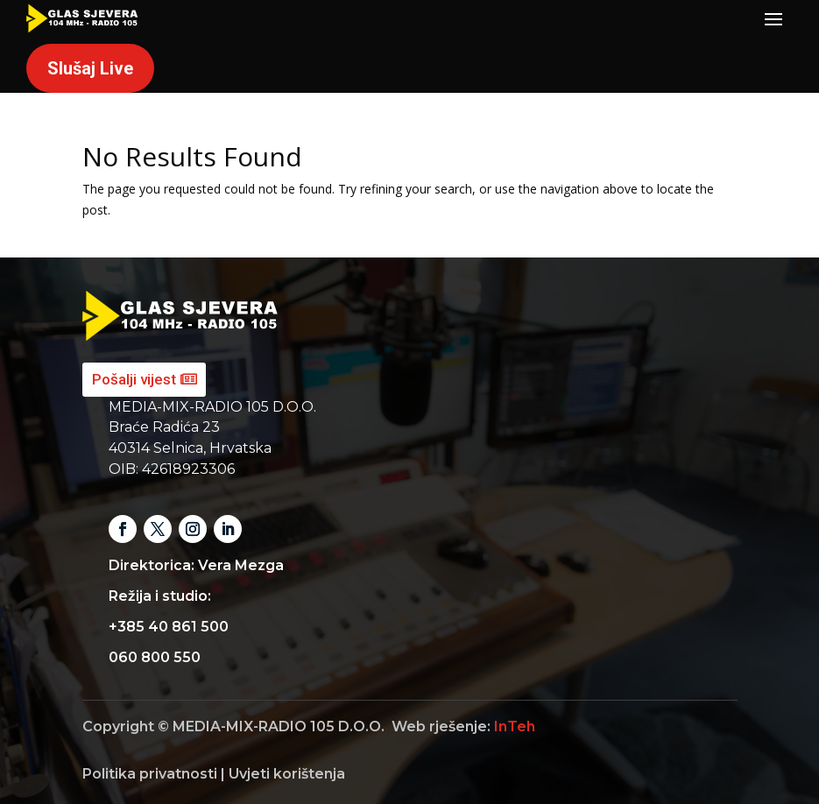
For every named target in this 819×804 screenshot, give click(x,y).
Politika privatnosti (149, 773)
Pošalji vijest (134, 379)
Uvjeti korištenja (287, 773)
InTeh (514, 726)
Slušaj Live (90, 68)
